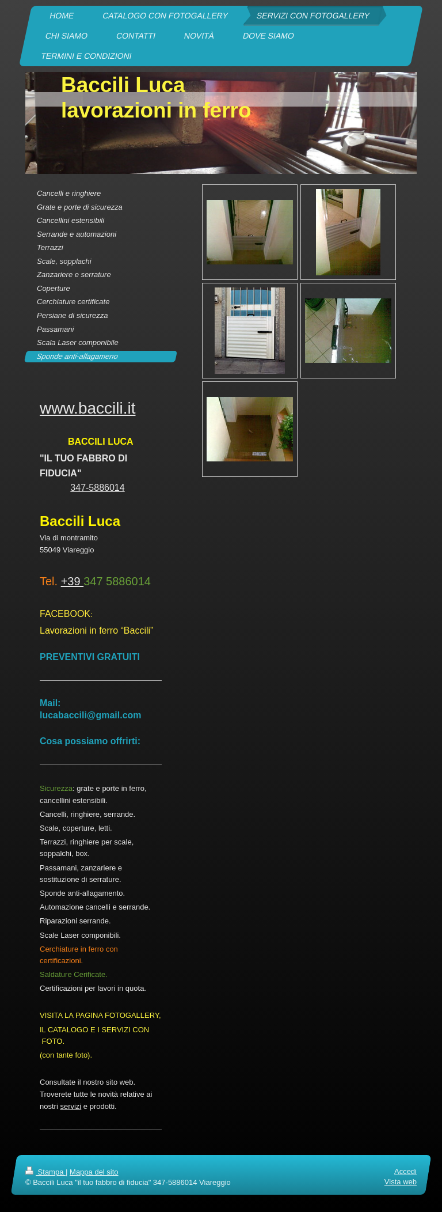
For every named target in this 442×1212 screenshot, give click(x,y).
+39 (72, 581)
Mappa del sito (94, 1172)
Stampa (45, 1172)
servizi (70, 1106)
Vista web (400, 1181)
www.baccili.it (87, 408)
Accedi (405, 1171)
